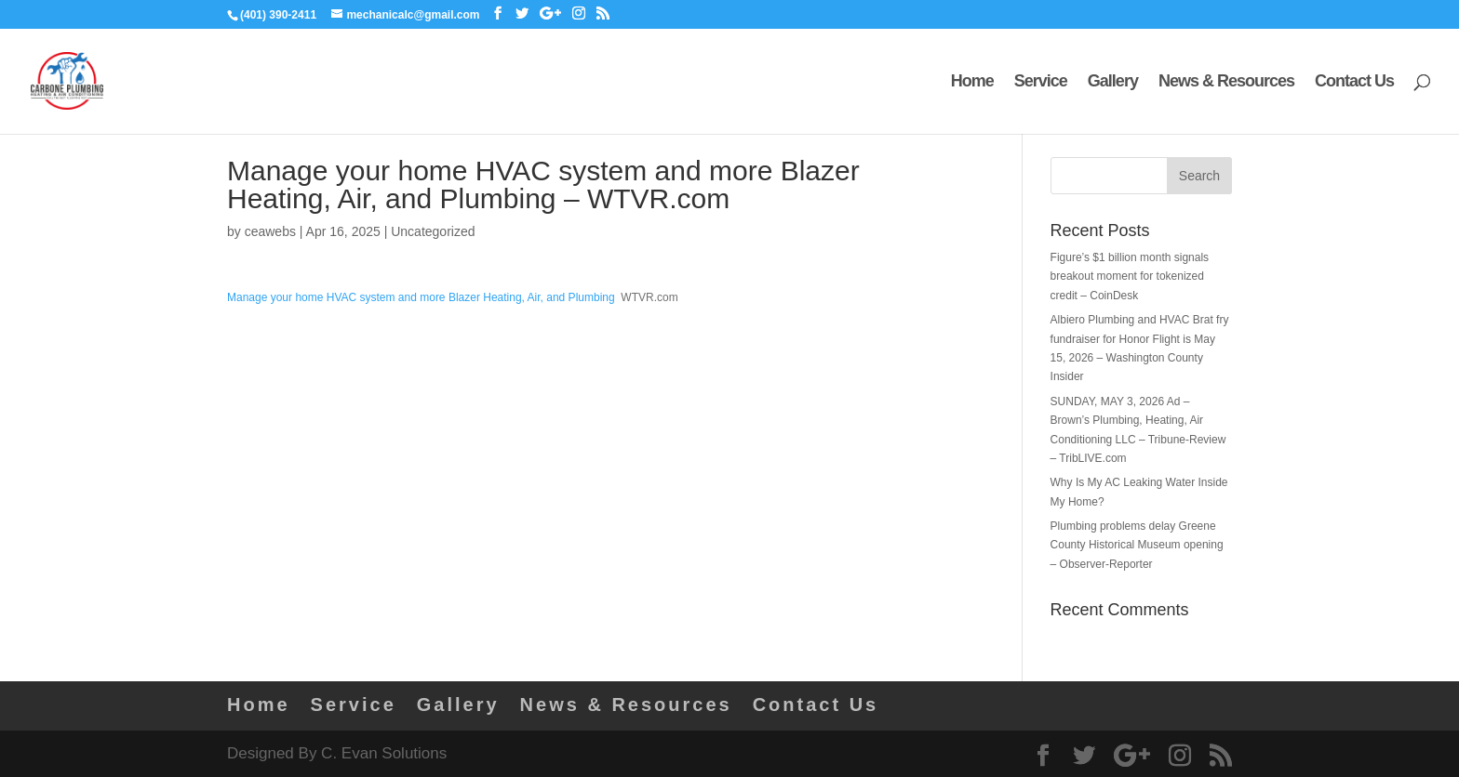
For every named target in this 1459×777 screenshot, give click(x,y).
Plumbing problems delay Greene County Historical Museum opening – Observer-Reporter (1137, 545)
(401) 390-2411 (278, 14)
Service (1040, 82)
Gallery (1113, 82)
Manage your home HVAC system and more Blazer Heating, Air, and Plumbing (421, 297)
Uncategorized (433, 231)
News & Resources (1226, 82)
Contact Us (1354, 82)
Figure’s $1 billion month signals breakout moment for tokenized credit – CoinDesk (1130, 276)
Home (972, 82)
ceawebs (270, 231)
